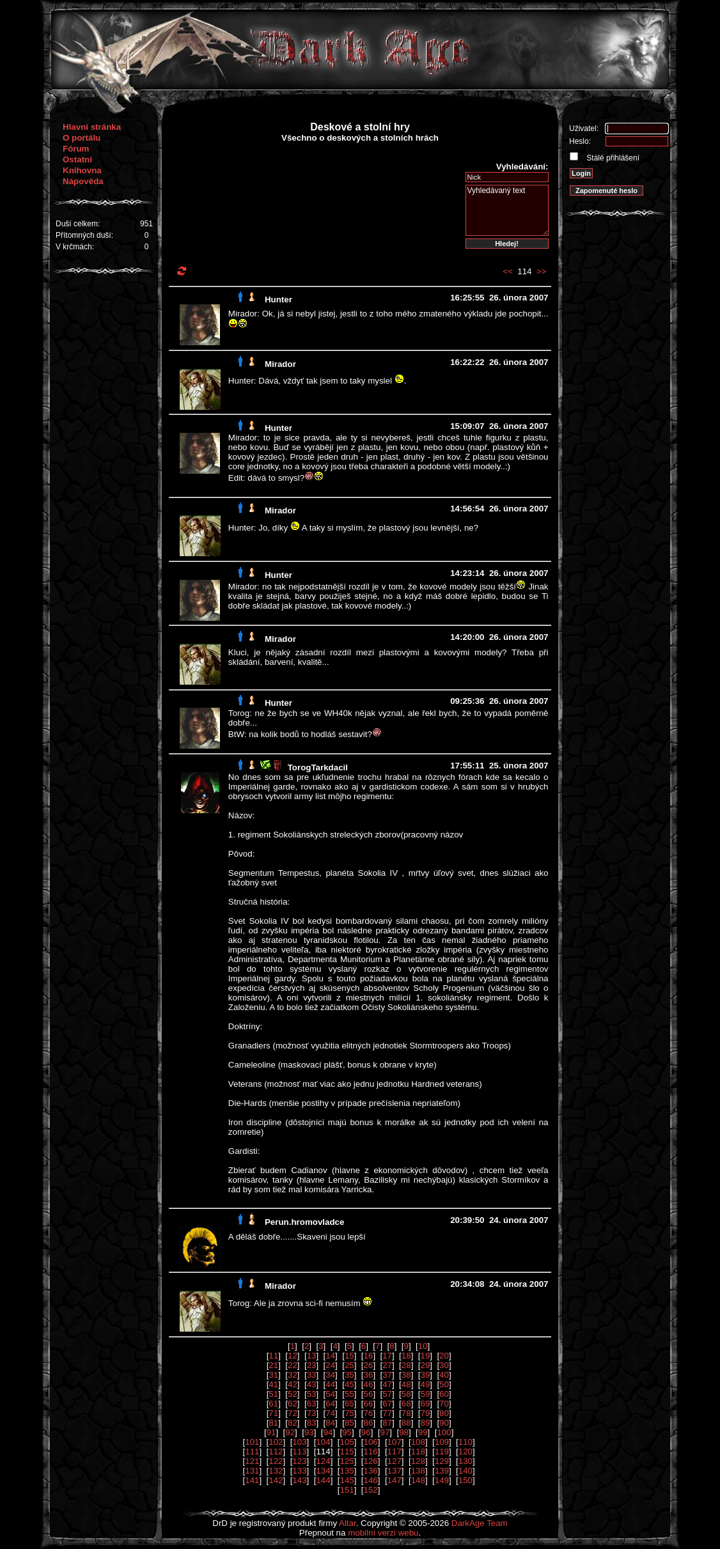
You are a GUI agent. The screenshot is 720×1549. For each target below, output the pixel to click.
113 (299, 1451)
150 (465, 1480)
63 (312, 1403)
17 (387, 1355)
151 (347, 1490)
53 (312, 1394)
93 (309, 1432)
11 (273, 1355)
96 (366, 1432)
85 (349, 1423)
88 (406, 1423)
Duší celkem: (78, 223)
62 (292, 1403)
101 (252, 1442)
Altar (347, 1523)
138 (418, 1470)
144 (323, 1480)
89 (425, 1423)
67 (387, 1403)
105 (347, 1442)
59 (425, 1394)
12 (292, 1355)
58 (406, 1394)
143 (299, 1480)
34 (330, 1375)
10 (423, 1346)
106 (371, 1442)
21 (273, 1365)
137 (394, 1470)
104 (323, 1442)
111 (252, 1451)
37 (387, 1375)
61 (273, 1403)
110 (465, 1442)
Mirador (280, 364)
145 (347, 1480)
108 (418, 1442)
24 (330, 1365)
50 (444, 1384)
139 (442, 1470)
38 (406, 1375)
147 (394, 1480)
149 (442, 1480)
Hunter (278, 299)
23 (312, 1365)
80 (444, 1413)
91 (271, 1432)
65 (349, 1403)
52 (292, 1394)
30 (444, 1365)
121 (252, 1461)
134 (323, 1470)
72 (292, 1413)
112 (276, 1451)
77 (387, 1413)
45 (349, 1384)
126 (371, 1461)
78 (406, 1413)
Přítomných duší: (84, 235)
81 (273, 1423)
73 (312, 1413)
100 (444, 1432)
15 (349, 1355)
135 (347, 1470)
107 (394, 1442)
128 (418, 1461)
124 (323, 1461)
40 (444, 1375)
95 (347, 1432)
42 (292, 1384)
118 (418, 1451)
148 (418, 1480)
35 (349, 1375)
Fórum (76, 148)
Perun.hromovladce (304, 1222)
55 (349, 1394)
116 (371, 1451)
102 (276, 1442)
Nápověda (83, 181)
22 (292, 1365)
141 (252, 1480)
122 (276, 1461)
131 (252, 1470)
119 (442, 1451)
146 (371, 1480)
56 (368, 1394)
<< (508, 271)
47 (387, 1384)
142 (276, 1480)
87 (387, 1423)
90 (444, 1423)
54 (330, 1394)
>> (541, 271)
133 (299, 1470)
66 (368, 1403)
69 (425, 1403)
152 (371, 1490)
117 (394, 1451)
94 (328, 1432)
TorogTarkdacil (318, 767)
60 (444, 1394)
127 (394, 1461)
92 (290, 1432)
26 (368, 1365)
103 (299, 1442)
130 (465, 1461)
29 (425, 1365)
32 (292, 1375)
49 (425, 1384)
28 (406, 1365)
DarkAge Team (479, 1523)
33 (312, 1375)
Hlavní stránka (92, 127)
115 (347, 1451)
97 (384, 1432)
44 (330, 1384)
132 (276, 1470)
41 (273, 1384)
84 (330, 1423)
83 (312, 1423)
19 (425, 1355)
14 (330, 1355)
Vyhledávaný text (507, 210)
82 (292, 1423)
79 (425, 1413)
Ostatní (77, 159)
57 (387, 1394)
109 (442, 1442)
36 (368, 1375)
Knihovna (82, 170)
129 (442, 1461)
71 (273, 1413)
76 (368, 1413)
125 (347, 1461)
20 (444, 1355)
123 (299, 1461)
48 (406, 1384)
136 (371, 1470)
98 (404, 1432)
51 (273, 1394)
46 (368, 1384)
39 (425, 1375)
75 (349, 1413)
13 (312, 1355)
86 (368, 1423)
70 (444, 1403)
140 (465, 1470)
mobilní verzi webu (383, 1532)
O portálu (81, 138)
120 (465, 1451)
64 (330, 1403)
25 (349, 1365)
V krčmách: (75, 246)
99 (423, 1432)
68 (406, 1403)
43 (312, 1384)
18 (406, 1355)
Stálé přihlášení (611, 157)
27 (387, 1365)
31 (273, 1375)
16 (368, 1355)
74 (330, 1413)
